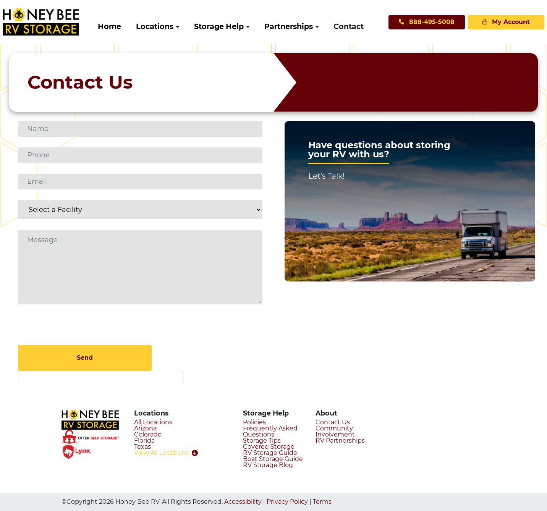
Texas (142, 446)
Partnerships (299, 26)
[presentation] (76, 330)
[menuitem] (120, 26)
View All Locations (166, 453)
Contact (359, 26)
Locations (165, 26)
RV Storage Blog (268, 465)
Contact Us (333, 422)
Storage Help (229, 26)
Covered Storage (269, 446)
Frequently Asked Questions (270, 431)
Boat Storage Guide (273, 458)
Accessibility (243, 501)
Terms (322, 501)
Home (119, 26)
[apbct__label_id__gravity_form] (100, 376)
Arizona (145, 428)
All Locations (153, 422)
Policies (254, 422)
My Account (489, 22)
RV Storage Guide (270, 452)
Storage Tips (262, 440)
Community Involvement (335, 431)
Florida (144, 440)
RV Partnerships (340, 440)
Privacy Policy (287, 501)
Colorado (148, 434)
